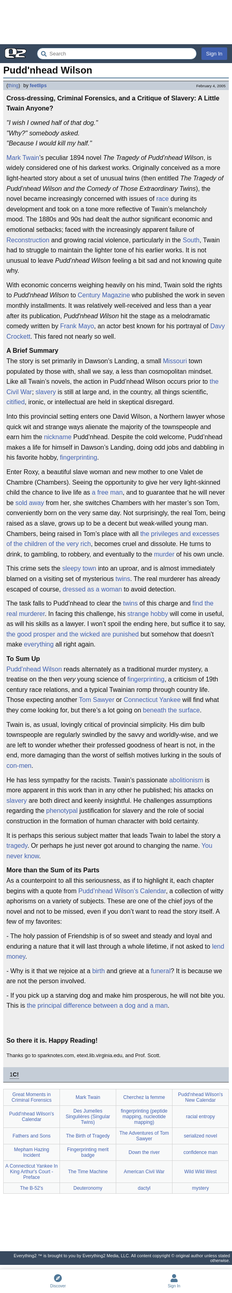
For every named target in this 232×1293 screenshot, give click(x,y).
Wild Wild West (200, 1171)
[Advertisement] (116, 22)
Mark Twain (22, 157)
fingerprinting (78, 457)
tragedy (16, 845)
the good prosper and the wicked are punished (72, 634)
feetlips (38, 85)
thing (13, 85)
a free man (107, 492)
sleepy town (79, 568)
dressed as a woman (92, 589)
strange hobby (147, 613)
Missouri (175, 361)
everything (39, 644)
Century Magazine (104, 295)
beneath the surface (171, 710)
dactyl (144, 1188)
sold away (29, 502)
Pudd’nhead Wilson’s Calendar (122, 891)
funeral (160, 971)
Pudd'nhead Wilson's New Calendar (200, 1097)
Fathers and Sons (31, 1136)
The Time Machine (88, 1171)
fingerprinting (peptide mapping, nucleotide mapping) (144, 1116)
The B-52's (31, 1188)
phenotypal (62, 810)
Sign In (214, 54)
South (191, 240)
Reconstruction (27, 240)
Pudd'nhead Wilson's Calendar (31, 1116)
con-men (18, 765)
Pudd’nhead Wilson (34, 669)
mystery (200, 1188)
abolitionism (186, 780)
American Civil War (144, 1171)
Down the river (144, 1152)
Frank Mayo (77, 326)
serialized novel (200, 1136)
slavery (45, 392)
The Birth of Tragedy (88, 1136)
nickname (57, 437)
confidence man (200, 1152)
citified (15, 402)
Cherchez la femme (144, 1097)
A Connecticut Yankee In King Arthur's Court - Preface (31, 1171)
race (162, 198)
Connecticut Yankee (152, 699)
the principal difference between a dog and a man (97, 1005)
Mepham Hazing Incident (31, 1152)
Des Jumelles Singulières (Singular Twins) (88, 1116)
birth (98, 971)
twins (122, 578)
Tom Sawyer (96, 699)
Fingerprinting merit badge (88, 1152)
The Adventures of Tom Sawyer (144, 1136)
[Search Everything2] (117, 53)
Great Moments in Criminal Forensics (31, 1097)
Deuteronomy (87, 1188)
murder (164, 554)
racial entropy (200, 1116)
